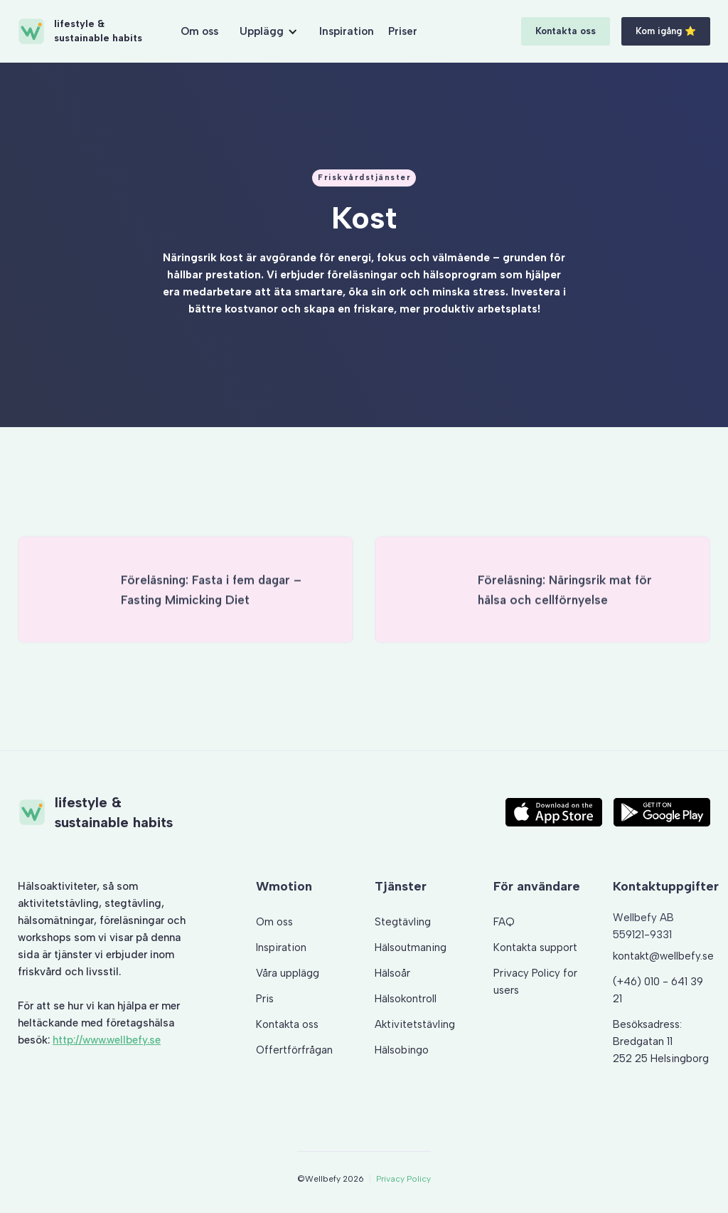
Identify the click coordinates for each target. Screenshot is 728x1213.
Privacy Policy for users (535, 982)
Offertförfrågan (294, 1050)
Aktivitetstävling (415, 1024)
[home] (79, 31)
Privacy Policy (403, 1179)
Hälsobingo (402, 1050)
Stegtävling (403, 921)
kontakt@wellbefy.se (663, 956)
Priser (402, 31)
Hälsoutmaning (410, 947)
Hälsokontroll (406, 998)
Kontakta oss (565, 31)
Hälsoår (392, 973)
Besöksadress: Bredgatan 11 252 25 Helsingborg (661, 1041)
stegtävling (133, 903)
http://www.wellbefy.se (107, 1040)
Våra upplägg (287, 973)
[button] (268, 31)
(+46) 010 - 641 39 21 (658, 990)
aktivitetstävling (58, 903)
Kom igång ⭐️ (666, 31)
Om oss (199, 31)
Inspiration (346, 31)
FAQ (504, 921)
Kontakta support (535, 947)
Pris (265, 998)
